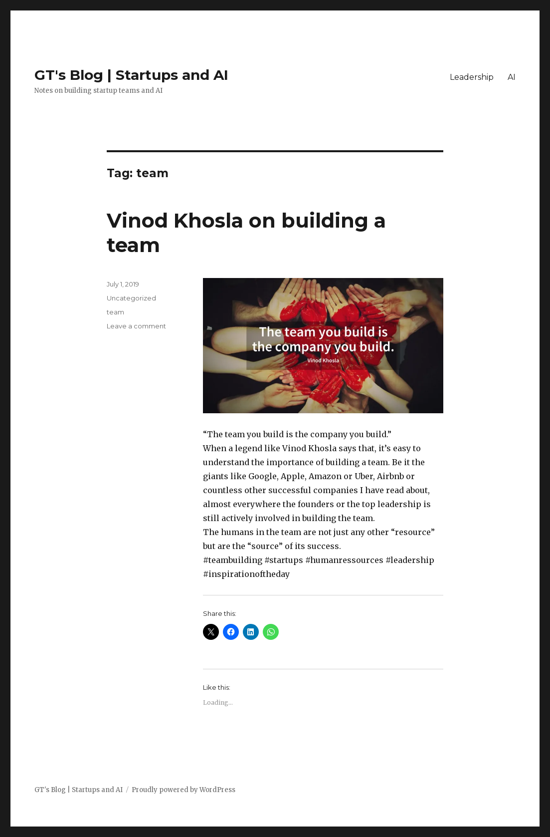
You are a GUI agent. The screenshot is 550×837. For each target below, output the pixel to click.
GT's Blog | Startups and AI (131, 74)
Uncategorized (131, 298)
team (115, 312)
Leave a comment (136, 326)
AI (512, 77)
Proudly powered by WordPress (183, 790)
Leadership (472, 77)
